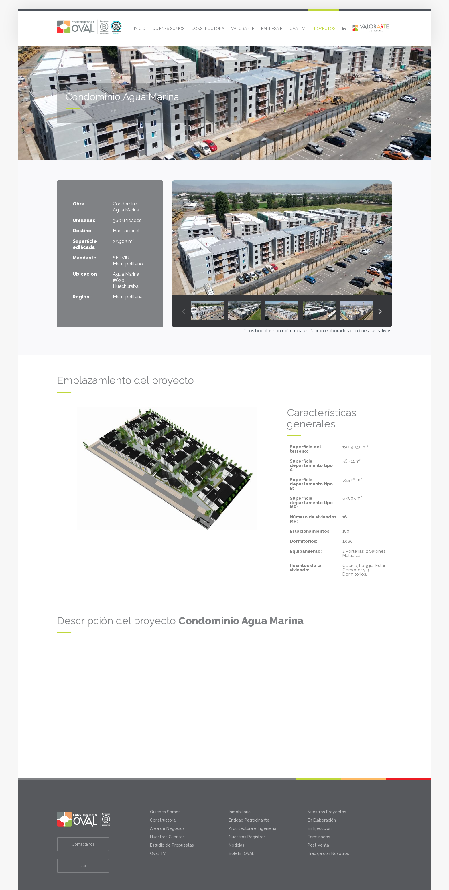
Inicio (139, 28)
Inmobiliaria (240, 784)
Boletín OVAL (241, 826)
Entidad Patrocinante (249, 793)
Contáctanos (83, 816)
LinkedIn (83, 838)
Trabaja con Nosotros (328, 826)
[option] (282, 237)
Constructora (207, 28)
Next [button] (380, 311)
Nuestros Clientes (167, 809)
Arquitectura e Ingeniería (252, 801)
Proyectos (323, 28)
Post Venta (318, 818)
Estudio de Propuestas (172, 818)
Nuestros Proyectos (327, 784)
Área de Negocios (167, 801)
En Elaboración (322, 793)
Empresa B (272, 28)
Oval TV (158, 826)
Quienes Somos (168, 28)
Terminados (319, 809)
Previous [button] (183, 311)
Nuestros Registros (247, 809)
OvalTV (297, 28)
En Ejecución (320, 801)
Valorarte (242, 28)
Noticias (236, 818)
